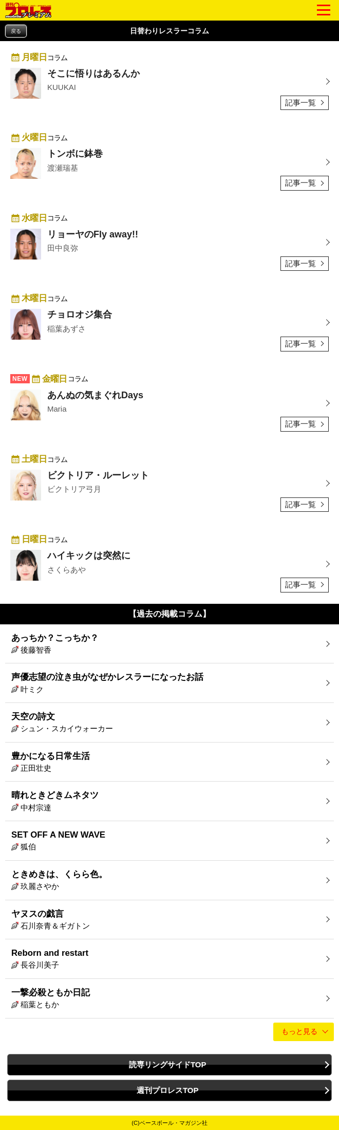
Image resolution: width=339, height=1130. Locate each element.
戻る (16, 31)
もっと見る (299, 1031)
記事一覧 (300, 102)
